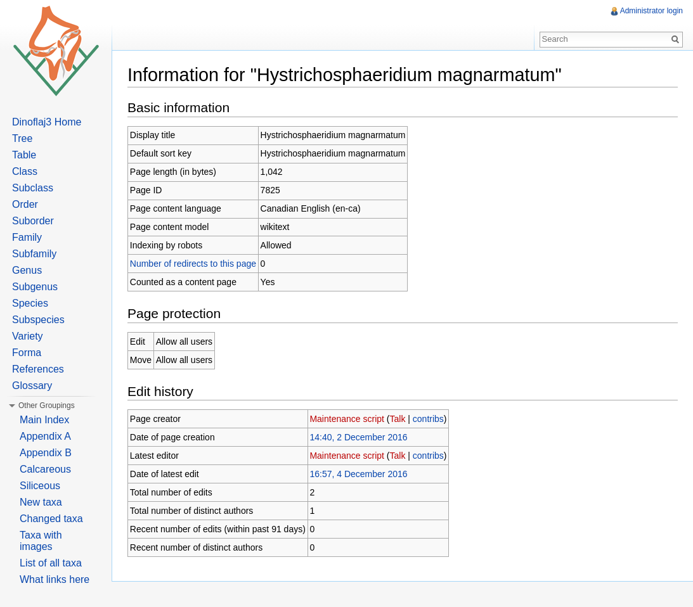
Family (27, 237)
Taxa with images (41, 541)
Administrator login (651, 10)
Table (24, 155)
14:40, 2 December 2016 (358, 437)
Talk (398, 419)
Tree (22, 138)
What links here (54, 579)
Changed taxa (51, 518)
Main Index (44, 419)
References (38, 369)
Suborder (33, 220)
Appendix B (46, 452)
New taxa (41, 502)
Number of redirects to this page (193, 264)
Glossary (32, 385)
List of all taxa (51, 563)
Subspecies (38, 319)
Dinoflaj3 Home (46, 122)
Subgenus (35, 286)
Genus (27, 270)
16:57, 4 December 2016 (358, 474)
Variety (27, 336)
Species (30, 303)
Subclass (32, 187)
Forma (26, 352)
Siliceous (40, 485)
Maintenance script (346, 419)
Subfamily (34, 253)
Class (24, 171)
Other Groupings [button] (46, 405)
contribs (428, 419)
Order (25, 204)
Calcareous (45, 469)
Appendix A (45, 436)
